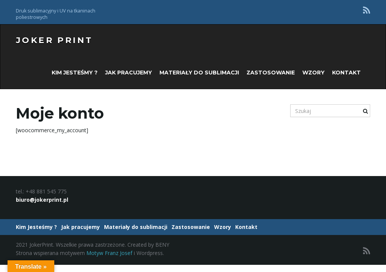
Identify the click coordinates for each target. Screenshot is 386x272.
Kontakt (346, 72)
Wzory (313, 72)
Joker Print (54, 40)
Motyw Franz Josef (109, 253)
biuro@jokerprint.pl (42, 199)
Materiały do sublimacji (199, 72)
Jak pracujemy (128, 72)
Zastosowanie (271, 72)
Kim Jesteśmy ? (75, 72)
